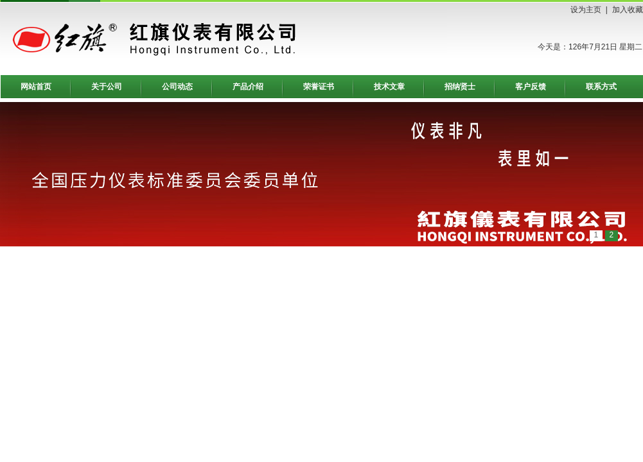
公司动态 (177, 86)
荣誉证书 (318, 86)
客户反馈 (530, 86)
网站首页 (36, 86)
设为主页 (585, 9)
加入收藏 (627, 9)
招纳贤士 (460, 86)
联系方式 (601, 86)
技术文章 (389, 86)
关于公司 (106, 86)
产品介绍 (248, 86)
